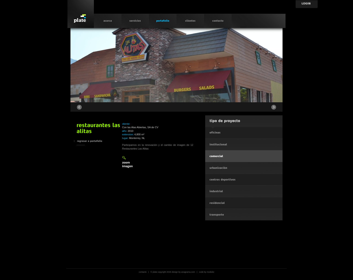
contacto (142, 272)
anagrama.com (188, 272)
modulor (210, 272)
